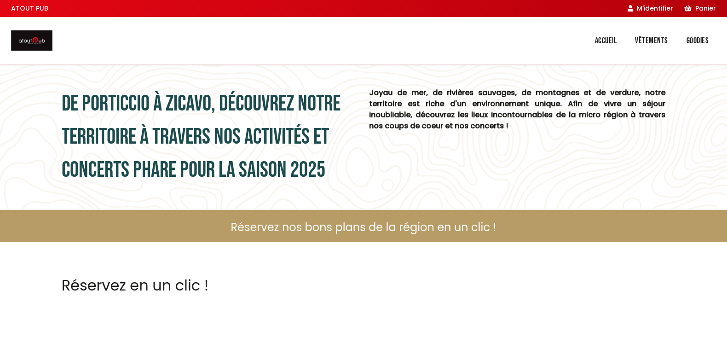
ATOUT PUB (29, 8)
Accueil (606, 41)
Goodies (698, 41)
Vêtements (651, 41)
